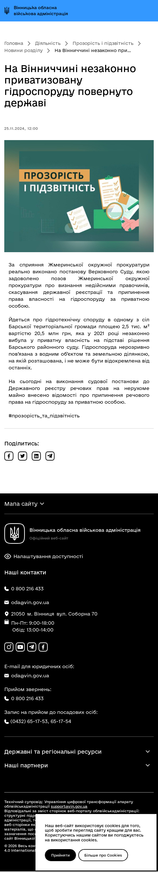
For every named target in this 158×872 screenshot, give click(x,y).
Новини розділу (23, 50)
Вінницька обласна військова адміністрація (41, 10)
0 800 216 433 (24, 698)
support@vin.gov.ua (69, 807)
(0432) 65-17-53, (29, 721)
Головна (13, 43)
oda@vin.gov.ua (26, 675)
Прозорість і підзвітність (103, 43)
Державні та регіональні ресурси (53, 752)
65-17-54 (61, 721)
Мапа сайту (20, 504)
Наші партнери (26, 766)
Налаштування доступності (43, 556)
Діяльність (48, 43)
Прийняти (60, 855)
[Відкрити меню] (147, 11)
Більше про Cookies (104, 855)
